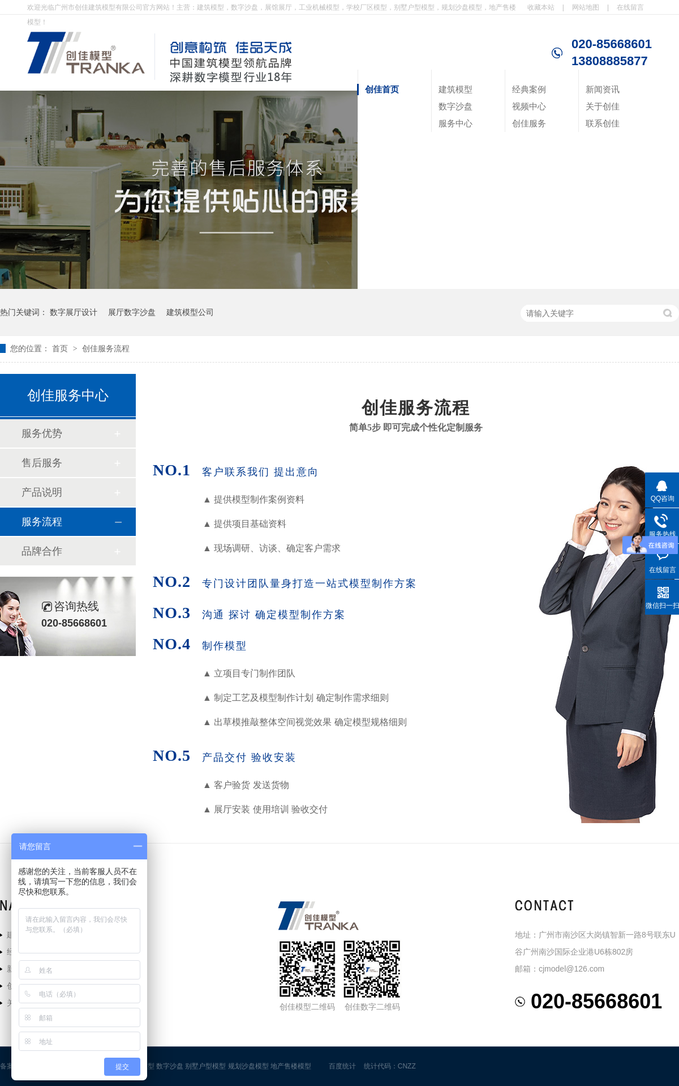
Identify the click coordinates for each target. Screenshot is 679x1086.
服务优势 (42, 433)
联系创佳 (603, 123)
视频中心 (529, 106)
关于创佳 (603, 106)
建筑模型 (455, 89)
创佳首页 (382, 89)
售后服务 (42, 463)
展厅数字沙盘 (132, 312)
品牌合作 (42, 551)
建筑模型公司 (190, 312)
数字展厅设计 (73, 312)
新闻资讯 (603, 89)
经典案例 (529, 89)
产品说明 (42, 492)
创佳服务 (529, 123)
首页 (61, 348)
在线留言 (630, 7)
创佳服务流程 (106, 348)
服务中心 (455, 123)
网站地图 (585, 7)
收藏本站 (541, 7)
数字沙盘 (455, 106)
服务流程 (42, 521)
